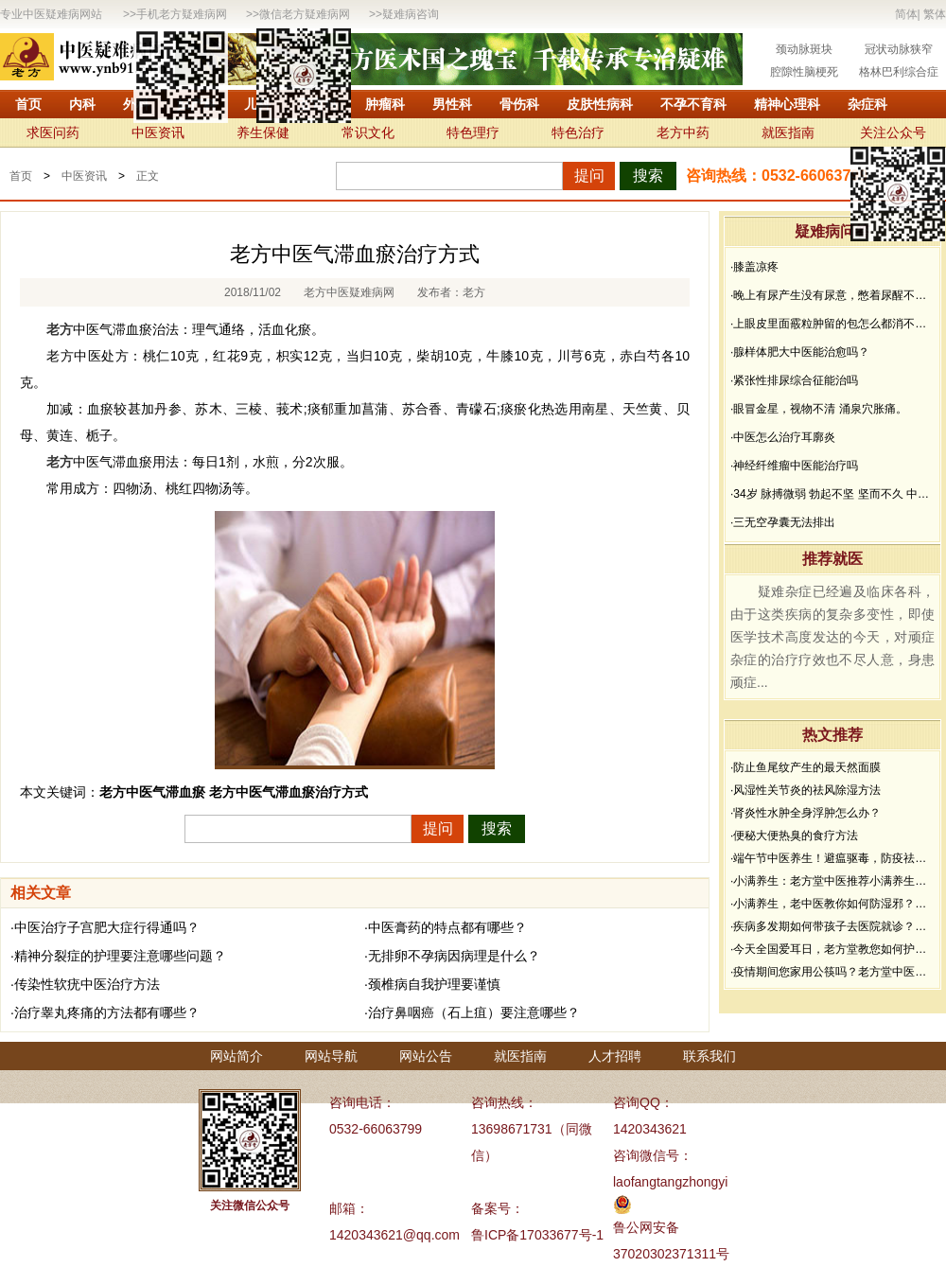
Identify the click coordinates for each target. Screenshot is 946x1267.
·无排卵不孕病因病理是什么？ (452, 955)
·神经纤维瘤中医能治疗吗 (794, 465)
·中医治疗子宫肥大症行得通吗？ (105, 927)
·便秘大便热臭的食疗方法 (794, 835)
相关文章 (40, 893)
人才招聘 (614, 1056)
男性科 (452, 104)
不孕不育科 (693, 104)
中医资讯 (157, 132)
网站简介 (236, 1056)
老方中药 (683, 132)
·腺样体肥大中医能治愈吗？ (799, 352)
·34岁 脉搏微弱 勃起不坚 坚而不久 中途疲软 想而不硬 (832, 494)
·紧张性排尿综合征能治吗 (794, 380)
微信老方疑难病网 (304, 14)
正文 (147, 176)
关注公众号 (893, 132)
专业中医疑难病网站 (51, 14)
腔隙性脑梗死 (804, 72)
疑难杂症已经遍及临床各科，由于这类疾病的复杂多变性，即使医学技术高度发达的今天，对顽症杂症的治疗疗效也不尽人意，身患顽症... (832, 637)
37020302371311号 (671, 1253)
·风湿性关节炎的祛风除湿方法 (805, 790)
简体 (906, 14)
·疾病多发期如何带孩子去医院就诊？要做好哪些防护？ (832, 926)
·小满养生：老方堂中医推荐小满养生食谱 (832, 881)
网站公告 (425, 1056)
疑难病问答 (832, 231)
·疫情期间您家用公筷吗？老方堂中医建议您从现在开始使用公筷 (832, 971)
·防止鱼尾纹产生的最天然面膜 (805, 767)
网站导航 (331, 1056)
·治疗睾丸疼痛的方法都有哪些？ (105, 1012)
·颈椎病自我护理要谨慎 (432, 984)
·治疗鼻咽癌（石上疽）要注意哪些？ (472, 1012)
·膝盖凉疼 (754, 266)
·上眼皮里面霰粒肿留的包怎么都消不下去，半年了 (832, 323)
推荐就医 (832, 559)
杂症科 (867, 104)
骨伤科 (519, 104)
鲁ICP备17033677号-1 (537, 1234)
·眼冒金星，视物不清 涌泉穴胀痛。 (818, 408)
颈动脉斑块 (804, 49)
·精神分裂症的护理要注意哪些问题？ (118, 955)
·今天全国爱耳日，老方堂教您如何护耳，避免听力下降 (832, 949)
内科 (82, 104)
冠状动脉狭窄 (899, 49)
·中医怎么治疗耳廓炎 (782, 437)
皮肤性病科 (600, 104)
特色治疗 (578, 132)
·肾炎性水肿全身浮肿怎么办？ (805, 812)
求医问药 (52, 132)
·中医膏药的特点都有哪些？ (445, 927)
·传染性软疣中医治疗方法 (85, 984)
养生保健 (262, 132)
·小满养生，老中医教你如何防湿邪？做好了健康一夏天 (832, 903)
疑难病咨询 (410, 14)
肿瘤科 (385, 104)
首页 (28, 104)
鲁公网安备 (646, 1227)
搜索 (648, 175)
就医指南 (788, 132)
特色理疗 (473, 132)
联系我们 (709, 1056)
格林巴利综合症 (898, 72)
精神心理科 (787, 104)
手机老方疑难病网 (181, 14)
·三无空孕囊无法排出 (782, 522)
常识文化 (368, 132)
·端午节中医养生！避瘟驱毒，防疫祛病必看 (832, 858)
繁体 (934, 14)
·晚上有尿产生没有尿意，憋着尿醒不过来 (832, 295)
